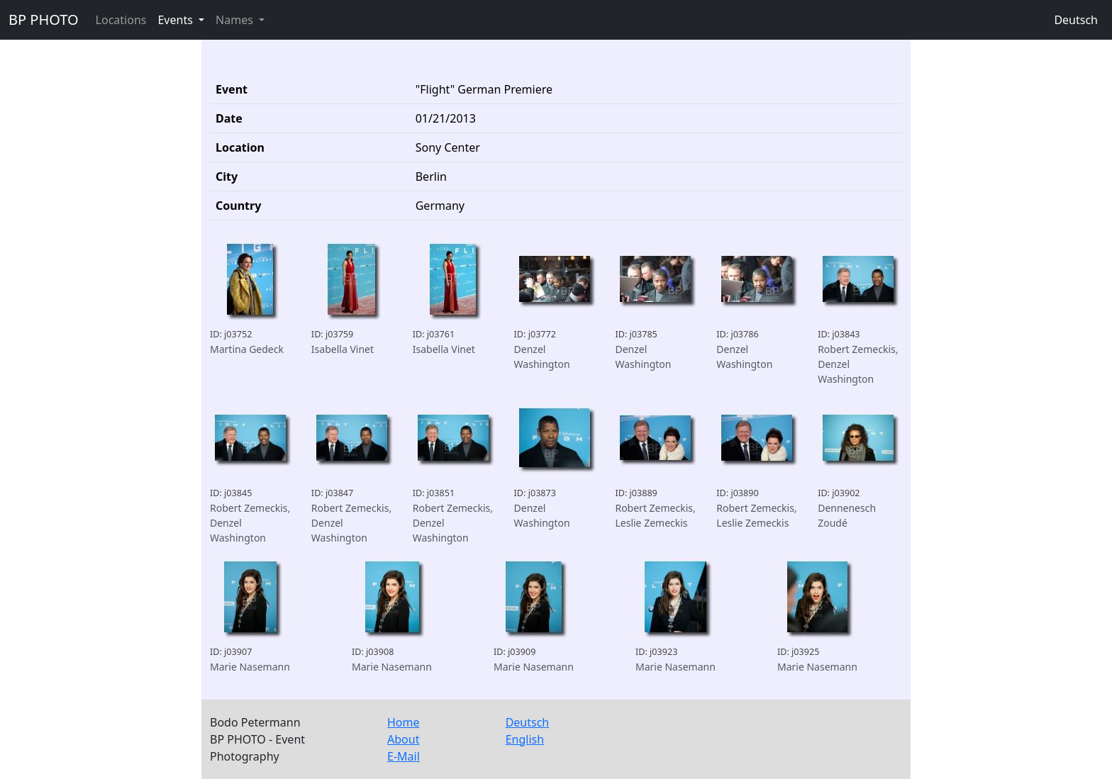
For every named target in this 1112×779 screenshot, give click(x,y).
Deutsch (1076, 20)
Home (403, 722)
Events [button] (176, 20)
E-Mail (403, 756)
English (525, 739)
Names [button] (236, 20)
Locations (121, 20)
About (403, 739)
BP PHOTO (44, 19)
